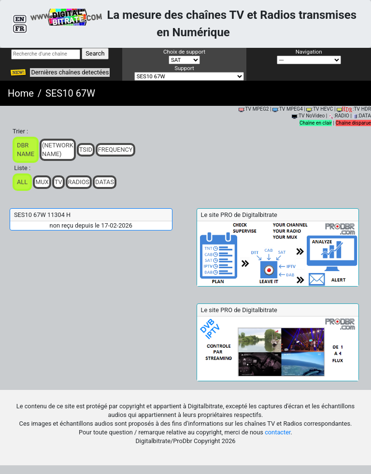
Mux (42, 182)
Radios (79, 182)
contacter (277, 432)
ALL (22, 182)
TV (58, 182)
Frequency (115, 149)
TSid (85, 149)
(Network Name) (57, 150)
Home (21, 93)
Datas (104, 182)
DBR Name (25, 150)
